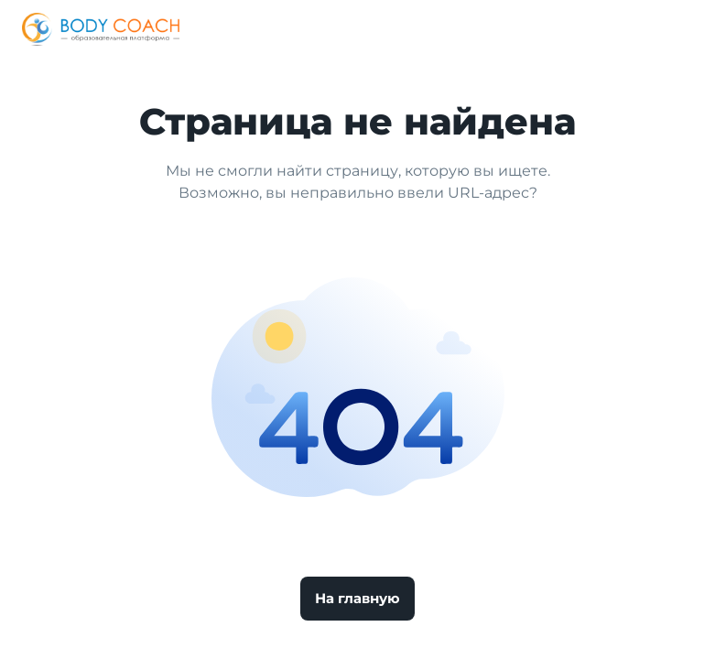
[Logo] (100, 29)
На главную (357, 598)
